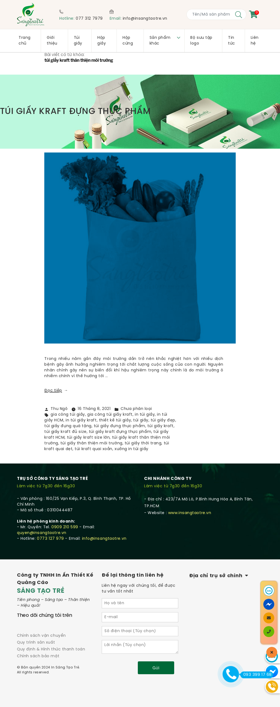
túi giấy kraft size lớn (88, 438)
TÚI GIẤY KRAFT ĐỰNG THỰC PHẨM (75, 111)
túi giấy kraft (160, 426)
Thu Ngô (59, 409)
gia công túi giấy (68, 415)
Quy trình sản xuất (36, 643)
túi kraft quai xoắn (93, 449)
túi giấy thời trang (143, 443)
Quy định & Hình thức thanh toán (51, 649)
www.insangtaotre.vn (189, 513)
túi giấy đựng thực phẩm (119, 426)
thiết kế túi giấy (115, 420)
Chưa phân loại (136, 409)
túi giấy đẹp (163, 420)
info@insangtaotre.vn (145, 19)
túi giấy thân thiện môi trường (91, 443)
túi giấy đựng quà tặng (67, 426)
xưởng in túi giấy (131, 449)
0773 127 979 (50, 539)
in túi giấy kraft (81, 420)
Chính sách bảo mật (38, 656)
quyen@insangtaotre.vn (41, 533)
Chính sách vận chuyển (41, 636)
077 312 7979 (89, 19)
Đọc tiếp (56, 391)
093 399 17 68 (256, 675)
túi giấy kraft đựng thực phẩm (120, 432)
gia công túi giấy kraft (110, 415)
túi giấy (140, 420)
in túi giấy (145, 415)
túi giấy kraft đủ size (65, 432)
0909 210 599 (64, 527)
